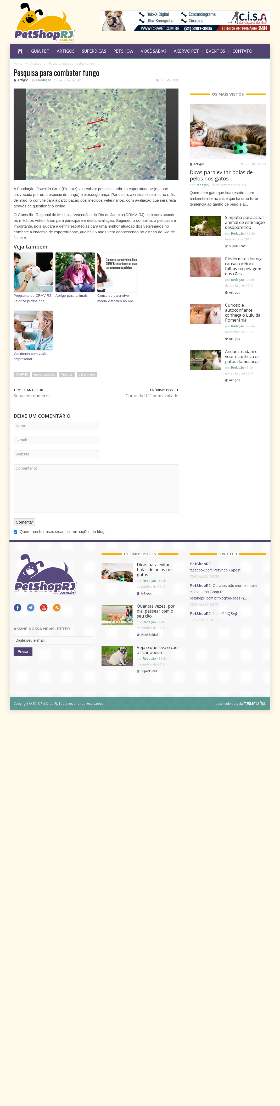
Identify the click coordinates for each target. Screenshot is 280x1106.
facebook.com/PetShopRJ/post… (217, 570)
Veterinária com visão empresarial (30, 356)
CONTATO (242, 51)
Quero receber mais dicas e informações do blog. (59, 531)
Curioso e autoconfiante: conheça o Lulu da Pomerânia (242, 312)
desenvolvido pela (229, 703)
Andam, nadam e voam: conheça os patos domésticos (242, 356)
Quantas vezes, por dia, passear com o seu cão (156, 611)
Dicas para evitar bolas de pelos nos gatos (221, 175)
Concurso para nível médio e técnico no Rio (115, 298)
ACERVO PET (186, 51)
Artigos (35, 63)
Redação (44, 80)
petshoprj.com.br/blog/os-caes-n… (218, 598)
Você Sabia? (149, 634)
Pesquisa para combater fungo (56, 72)
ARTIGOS (66, 51)
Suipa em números (32, 396)
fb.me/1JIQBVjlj (225, 614)
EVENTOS (215, 51)
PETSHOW (123, 51)
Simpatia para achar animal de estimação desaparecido (245, 222)
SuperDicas (237, 246)
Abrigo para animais (71, 296)
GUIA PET (40, 51)
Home (18, 63)
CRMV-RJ (22, 374)
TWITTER (228, 554)
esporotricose (44, 374)
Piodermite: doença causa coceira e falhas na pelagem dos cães (243, 266)
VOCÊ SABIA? (153, 51)
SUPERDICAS (94, 51)
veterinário (87, 374)
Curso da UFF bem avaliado (152, 396)
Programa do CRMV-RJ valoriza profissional (32, 298)
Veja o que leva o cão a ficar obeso (157, 650)
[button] (270, 7)
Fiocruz (66, 374)
